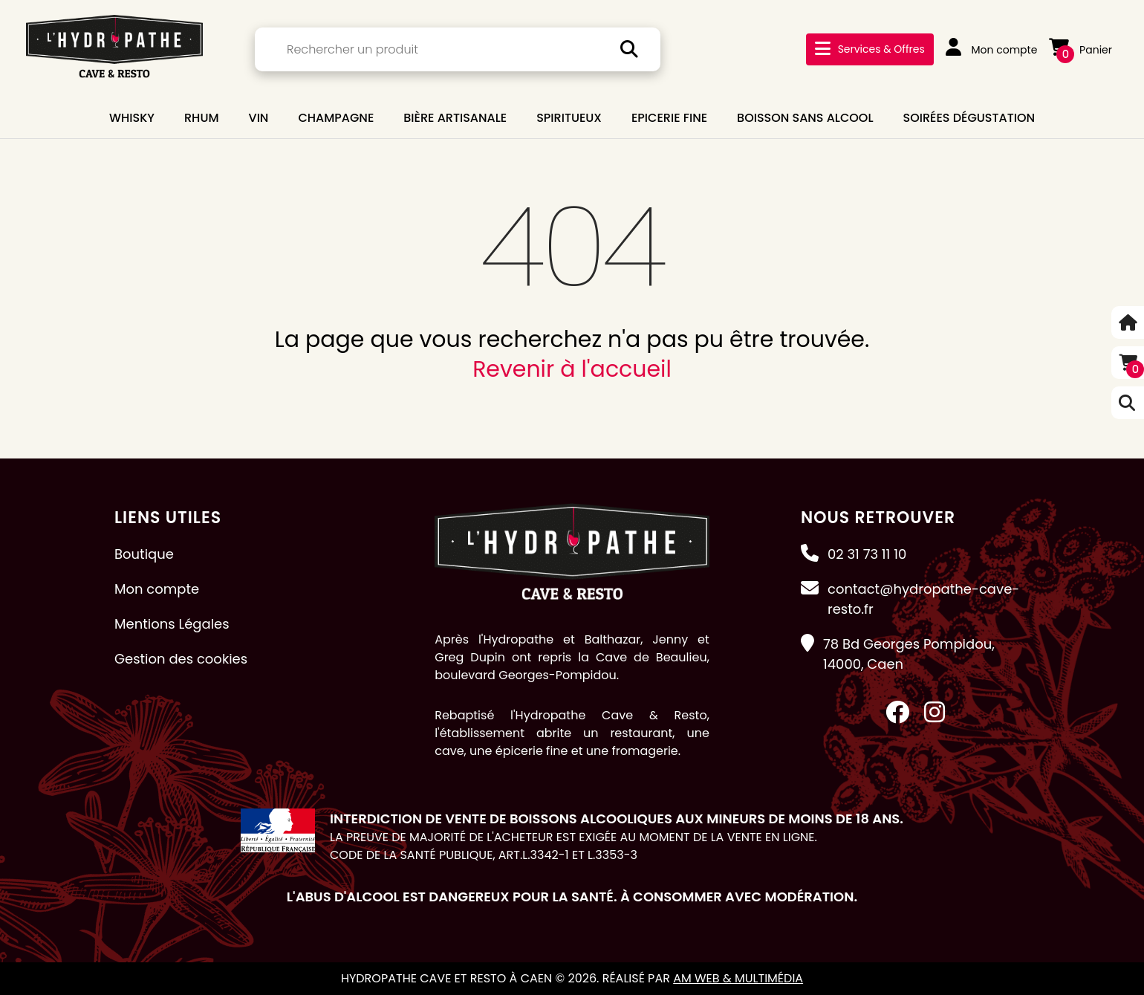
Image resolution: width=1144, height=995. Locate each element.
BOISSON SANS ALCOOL (805, 117)
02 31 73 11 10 (867, 554)
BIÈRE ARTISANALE (455, 117)
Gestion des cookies (180, 658)
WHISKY (132, 117)
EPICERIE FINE (669, 117)
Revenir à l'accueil (572, 369)
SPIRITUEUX (569, 117)
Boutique (144, 554)
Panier (1080, 49)
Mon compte (992, 49)
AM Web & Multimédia (738, 978)
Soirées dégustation (969, 117)
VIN (259, 117)
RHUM (201, 117)
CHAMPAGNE (336, 117)
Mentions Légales (172, 624)
